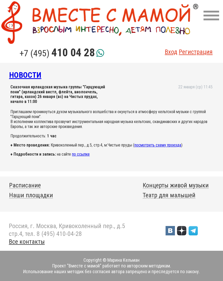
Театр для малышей (169, 195)
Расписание (25, 185)
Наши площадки (31, 195)
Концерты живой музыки (176, 185)
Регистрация (196, 52)
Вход (171, 52)
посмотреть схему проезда (157, 145)
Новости (25, 75)
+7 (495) (57, 53)
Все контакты (27, 241)
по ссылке (81, 154)
